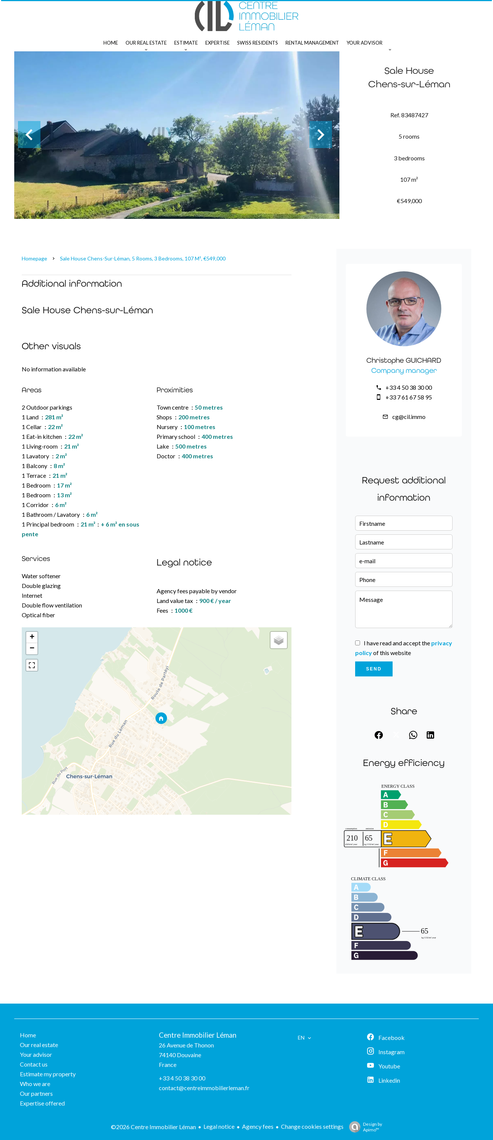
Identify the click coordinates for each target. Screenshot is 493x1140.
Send (373, 669)
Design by (363, 1127)
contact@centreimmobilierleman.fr (204, 1087)
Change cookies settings (312, 1126)
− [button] (32, 648)
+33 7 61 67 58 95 (408, 397)
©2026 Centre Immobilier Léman (153, 1126)
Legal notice (219, 1126)
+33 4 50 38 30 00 (408, 387)
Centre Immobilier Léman (197, 1035)
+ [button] (32, 637)
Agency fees (257, 1126)
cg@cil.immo (409, 416)
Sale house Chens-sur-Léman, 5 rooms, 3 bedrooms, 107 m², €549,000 (143, 258)
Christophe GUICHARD (403, 360)
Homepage (34, 258)
